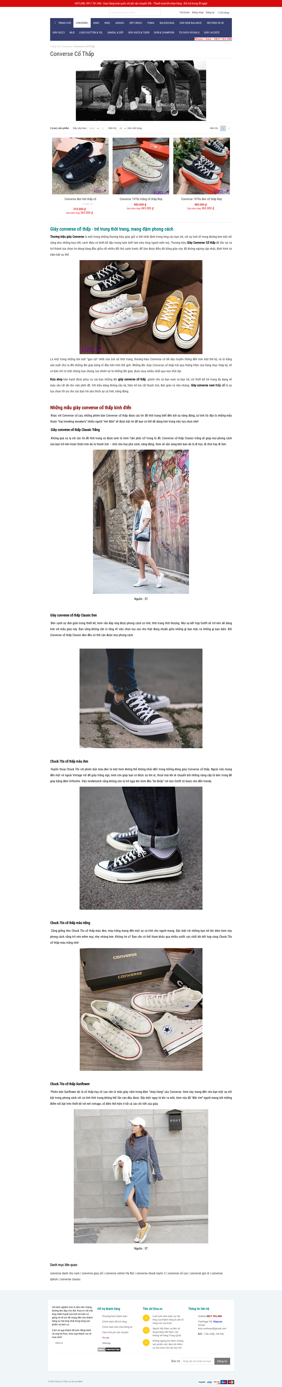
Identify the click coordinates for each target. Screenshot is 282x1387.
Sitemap (106, 1343)
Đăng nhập (197, 12)
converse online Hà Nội (119, 1273)
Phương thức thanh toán (114, 1316)
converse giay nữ (92, 1273)
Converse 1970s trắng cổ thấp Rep (141, 199)
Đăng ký (210, 12)
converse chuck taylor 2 (151, 1273)
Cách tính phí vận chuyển (115, 1332)
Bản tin (175, 1361)
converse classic (70, 1279)
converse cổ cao (178, 1273)
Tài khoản (184, 12)
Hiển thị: (214, 128)
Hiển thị (112, 128)
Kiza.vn (59, 1343)
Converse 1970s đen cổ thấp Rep (201, 199)
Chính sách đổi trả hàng (114, 1321)
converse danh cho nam (65, 1273)
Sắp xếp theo (79, 128)
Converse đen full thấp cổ (80, 199)
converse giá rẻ (199, 1273)
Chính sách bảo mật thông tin (117, 1327)
